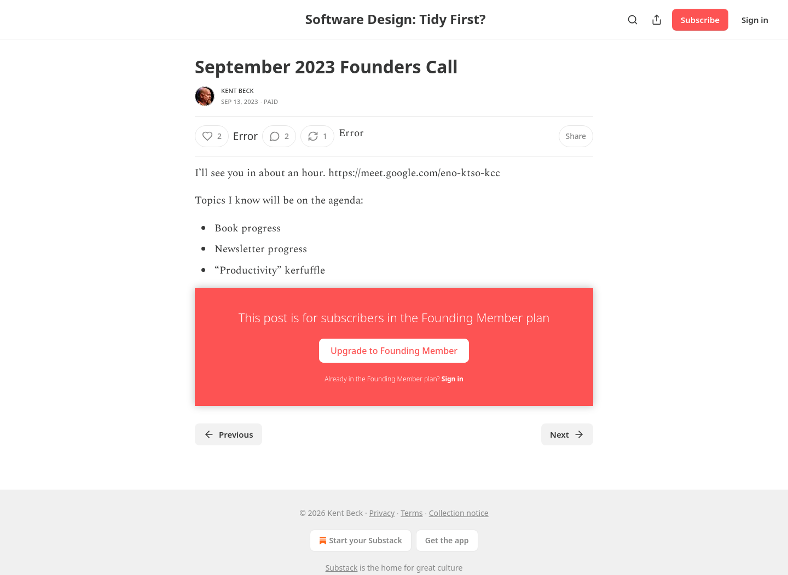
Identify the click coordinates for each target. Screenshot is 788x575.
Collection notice (459, 513)
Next (567, 434)
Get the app (447, 540)
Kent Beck (237, 90)
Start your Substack (359, 541)
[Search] (633, 20)
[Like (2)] (212, 136)
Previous (228, 434)
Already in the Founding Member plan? (394, 379)
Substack (342, 567)
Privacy (382, 513)
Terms (411, 513)
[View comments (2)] (279, 136)
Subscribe (700, 19)
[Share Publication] (657, 20)
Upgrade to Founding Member (394, 350)
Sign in (754, 19)
